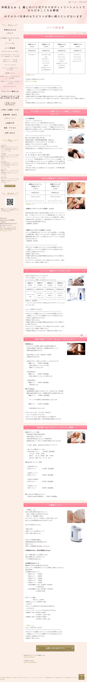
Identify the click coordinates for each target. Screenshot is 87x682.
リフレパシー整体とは (10, 91)
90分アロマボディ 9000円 (10, 51)
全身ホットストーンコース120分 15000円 (10, 77)
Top (81, 677)
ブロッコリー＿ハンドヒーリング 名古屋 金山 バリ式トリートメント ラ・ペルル (10, 180)
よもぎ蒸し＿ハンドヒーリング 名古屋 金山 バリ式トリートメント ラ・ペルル (10, 157)
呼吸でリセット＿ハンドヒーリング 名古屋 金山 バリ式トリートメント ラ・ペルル (9, 172)
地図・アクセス (72, 2)
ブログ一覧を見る (10, 186)
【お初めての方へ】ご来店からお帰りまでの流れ (9, 97)
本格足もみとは (10, 30)
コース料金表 (10, 48)
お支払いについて (10, 118)
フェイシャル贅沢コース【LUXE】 (10, 68)
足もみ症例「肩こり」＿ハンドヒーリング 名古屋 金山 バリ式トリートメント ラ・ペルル (9, 164)
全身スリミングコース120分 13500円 (10, 82)
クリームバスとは (10, 65)
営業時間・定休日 (10, 115)
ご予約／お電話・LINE (10, 110)
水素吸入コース (10, 73)
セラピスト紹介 (10, 43)
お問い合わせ (83, 2)
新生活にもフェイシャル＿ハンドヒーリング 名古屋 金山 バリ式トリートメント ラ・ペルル (9, 149)
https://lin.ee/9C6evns (29, 657)
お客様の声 (10, 33)
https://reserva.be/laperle (30, 662)
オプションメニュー (10, 86)
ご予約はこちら (29, 75)
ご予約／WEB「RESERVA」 (10, 104)
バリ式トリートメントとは (9, 39)
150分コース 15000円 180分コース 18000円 (11, 60)
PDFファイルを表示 (31, 81)
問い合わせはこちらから (6, 230)
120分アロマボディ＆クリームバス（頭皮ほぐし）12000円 (10, 55)
